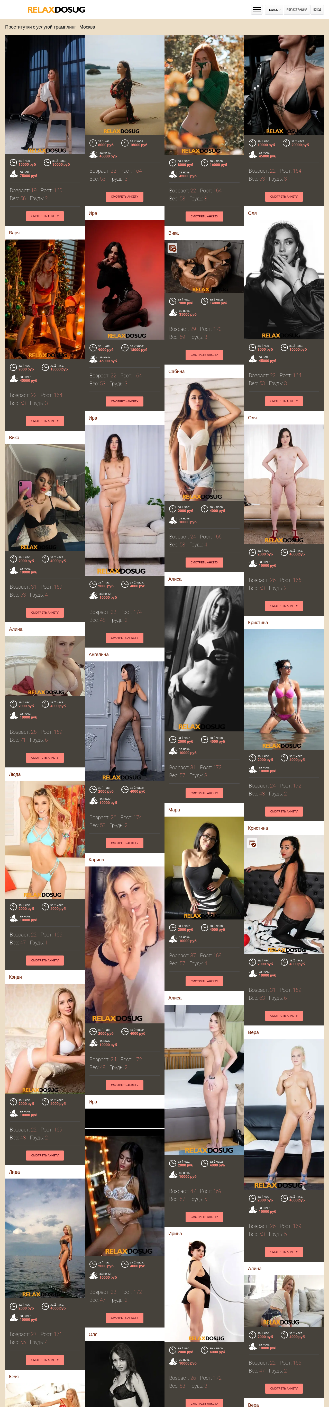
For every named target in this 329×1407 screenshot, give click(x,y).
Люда (174, 668)
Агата (94, 1387)
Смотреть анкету (125, 196)
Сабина (256, 331)
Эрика (254, 1217)
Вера (173, 1154)
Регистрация (297, 9)
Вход (317, 9)
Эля (13, 1321)
